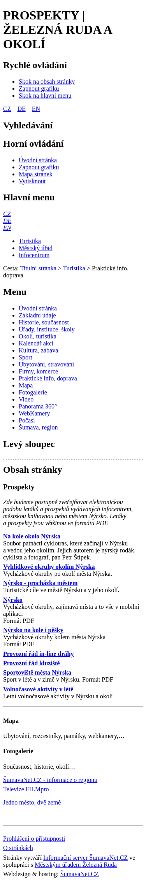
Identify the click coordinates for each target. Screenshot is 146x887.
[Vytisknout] (32, 181)
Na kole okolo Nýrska (31, 536)
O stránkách (18, 848)
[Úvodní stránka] (38, 160)
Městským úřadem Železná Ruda (76, 864)
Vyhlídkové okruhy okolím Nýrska (49, 566)
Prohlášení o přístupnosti (34, 838)
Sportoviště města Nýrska (37, 672)
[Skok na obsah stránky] (47, 81)
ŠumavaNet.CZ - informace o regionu (50, 780)
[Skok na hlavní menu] (45, 95)
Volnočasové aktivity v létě (38, 689)
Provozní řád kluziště (31, 663)
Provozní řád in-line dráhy (38, 653)
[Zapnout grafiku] (39, 88)
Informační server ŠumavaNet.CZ (85, 857)
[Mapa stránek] (36, 174)
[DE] (7, 220)
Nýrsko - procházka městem (40, 583)
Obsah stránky (32, 470)
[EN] (7, 227)
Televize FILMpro (26, 789)
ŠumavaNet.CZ (79, 874)
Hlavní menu (29, 197)
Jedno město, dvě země (32, 802)
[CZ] (7, 213)
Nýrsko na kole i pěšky (33, 630)
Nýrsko (13, 599)
